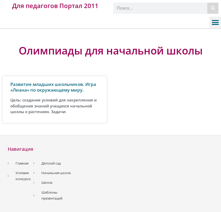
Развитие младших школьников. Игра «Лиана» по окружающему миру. (53, 87)
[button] (215, 22)
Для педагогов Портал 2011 (55, 5)
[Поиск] (212, 8)
